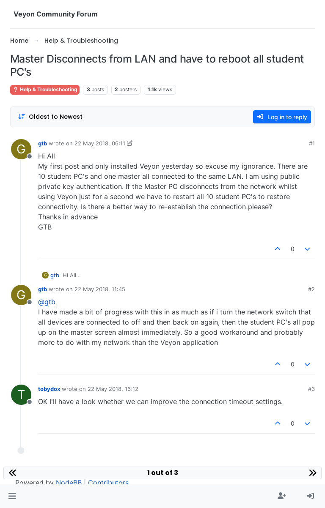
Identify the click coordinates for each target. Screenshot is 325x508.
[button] (12, 496)
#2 (311, 289)
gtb (42, 143)
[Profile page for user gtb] (21, 149)
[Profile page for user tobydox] (21, 395)
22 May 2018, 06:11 (99, 143)
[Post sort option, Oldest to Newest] (50, 116)
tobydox (49, 388)
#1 (312, 143)
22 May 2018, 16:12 (113, 388)
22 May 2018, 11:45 (99, 289)
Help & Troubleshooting (44, 89)
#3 (311, 388)
